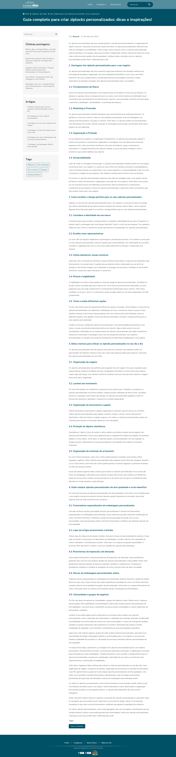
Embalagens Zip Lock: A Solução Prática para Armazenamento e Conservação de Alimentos (40, 86)
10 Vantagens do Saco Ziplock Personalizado (38, 117)
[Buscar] (149, 4)
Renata (76, 36)
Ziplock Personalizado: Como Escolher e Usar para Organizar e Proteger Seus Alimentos (40, 61)
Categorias (100, 4)
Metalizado (31, 165)
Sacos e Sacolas (33, 170)
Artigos (30, 102)
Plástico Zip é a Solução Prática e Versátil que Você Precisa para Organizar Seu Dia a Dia (41, 51)
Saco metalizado (43, 165)
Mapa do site (106, 743)
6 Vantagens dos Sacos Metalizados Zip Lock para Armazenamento (41, 138)
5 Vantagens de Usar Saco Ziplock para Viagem (41, 124)
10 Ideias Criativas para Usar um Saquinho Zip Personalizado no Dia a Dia (40, 109)
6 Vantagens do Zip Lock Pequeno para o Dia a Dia (41, 131)
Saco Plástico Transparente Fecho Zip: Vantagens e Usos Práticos (39, 78)
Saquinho (44, 170)
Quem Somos (115, 4)
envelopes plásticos (34, 175)
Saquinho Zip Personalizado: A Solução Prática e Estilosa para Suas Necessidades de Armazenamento (40, 70)
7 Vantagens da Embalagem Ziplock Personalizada (40, 145)
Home (90, 4)
